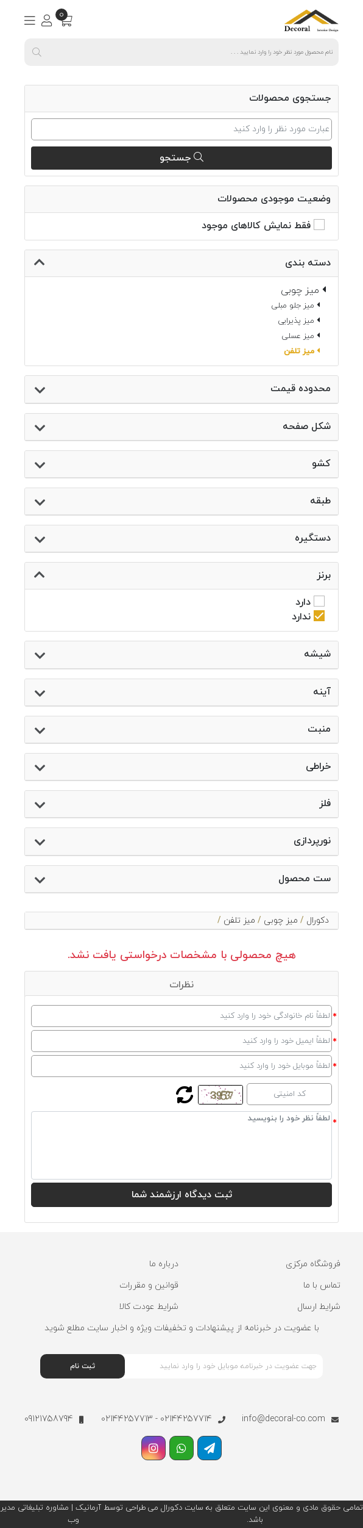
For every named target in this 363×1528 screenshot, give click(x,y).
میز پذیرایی (299, 320)
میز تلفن (239, 920)
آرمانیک (87, 1507)
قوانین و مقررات (148, 1285)
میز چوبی (281, 920)
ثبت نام (82, 1366)
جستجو (181, 158)
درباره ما (163, 1264)
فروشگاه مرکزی (313, 1264)
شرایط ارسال (318, 1307)
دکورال (317, 920)
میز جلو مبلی (295, 305)
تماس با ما (321, 1285)
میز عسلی (300, 336)
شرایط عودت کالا (148, 1307)
